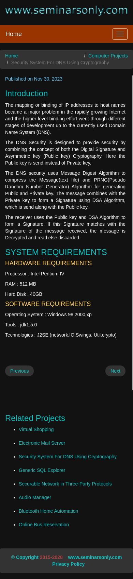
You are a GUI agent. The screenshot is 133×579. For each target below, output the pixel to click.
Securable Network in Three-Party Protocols (65, 484)
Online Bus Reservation (44, 524)
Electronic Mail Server (42, 443)
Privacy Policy (68, 564)
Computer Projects (108, 55)
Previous (19, 371)
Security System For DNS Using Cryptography (68, 456)
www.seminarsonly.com (95, 557)
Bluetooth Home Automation (48, 511)
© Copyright (25, 557)
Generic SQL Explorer (42, 470)
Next (115, 371)
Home (13, 34)
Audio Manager (35, 497)
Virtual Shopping (36, 429)
